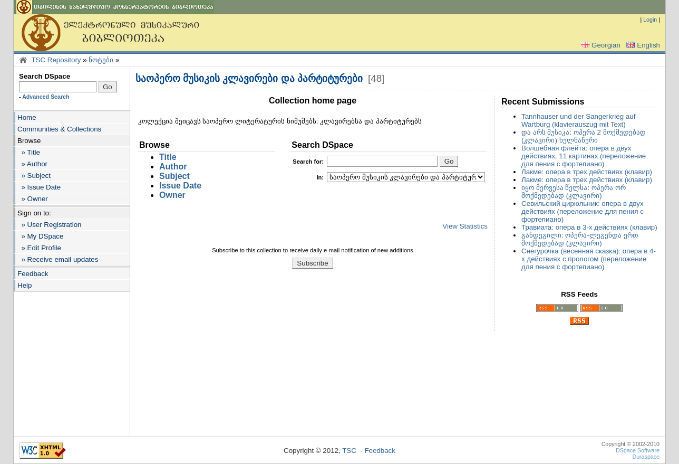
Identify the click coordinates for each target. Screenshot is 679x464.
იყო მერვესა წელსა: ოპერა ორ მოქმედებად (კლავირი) (573, 192)
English (642, 45)
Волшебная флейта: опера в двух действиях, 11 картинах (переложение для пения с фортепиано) (583, 156)
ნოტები (101, 60)
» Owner (32, 199)
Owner (172, 195)
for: (308, 161)
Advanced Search (45, 96)
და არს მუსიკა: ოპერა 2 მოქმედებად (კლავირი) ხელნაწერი (583, 136)
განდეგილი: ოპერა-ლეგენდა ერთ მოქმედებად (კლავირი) (579, 239)
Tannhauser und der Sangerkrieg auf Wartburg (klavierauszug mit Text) (578, 120)
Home (26, 117)
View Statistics (465, 226)
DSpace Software (637, 450)
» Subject (34, 175)
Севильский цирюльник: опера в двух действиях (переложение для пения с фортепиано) (582, 211)
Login (650, 19)
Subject (174, 176)
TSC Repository (56, 60)
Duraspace (645, 456)
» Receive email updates (57, 259)
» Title (28, 152)
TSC (349, 450)
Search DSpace (44, 76)
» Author (32, 164)
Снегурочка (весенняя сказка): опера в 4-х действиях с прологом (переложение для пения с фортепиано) (588, 259)
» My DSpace (40, 236)
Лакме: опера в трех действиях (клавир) (586, 172)
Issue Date (180, 185)
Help (24, 285)
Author (173, 166)
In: (320, 177)
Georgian (599, 45)
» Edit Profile (39, 248)
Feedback (32, 274)
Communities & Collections (59, 129)
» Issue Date (39, 187)
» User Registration (49, 225)
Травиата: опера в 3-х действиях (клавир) (589, 227)
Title (168, 157)
